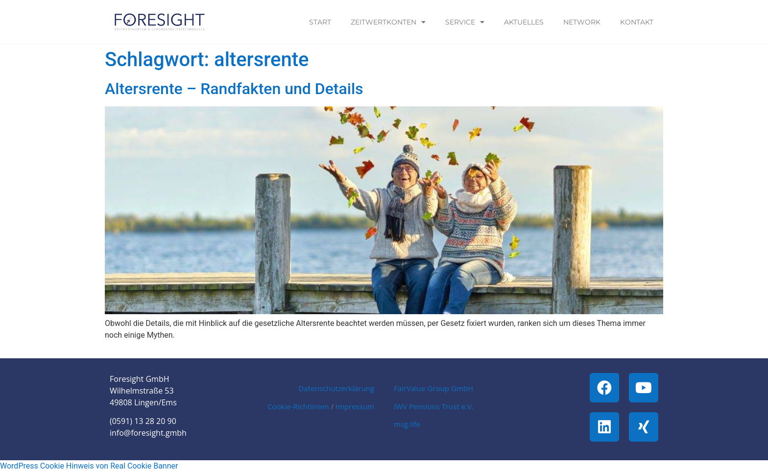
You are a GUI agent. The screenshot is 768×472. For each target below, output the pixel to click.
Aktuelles (524, 22)
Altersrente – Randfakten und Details (234, 88)
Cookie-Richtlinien (298, 406)
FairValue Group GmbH (433, 388)
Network (581, 22)
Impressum (355, 406)
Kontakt (636, 22)
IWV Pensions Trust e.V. (434, 406)
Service (464, 22)
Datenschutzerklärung (336, 388)
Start (320, 22)
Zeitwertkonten (388, 22)
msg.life (407, 424)
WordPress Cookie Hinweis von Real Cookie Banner (89, 466)
